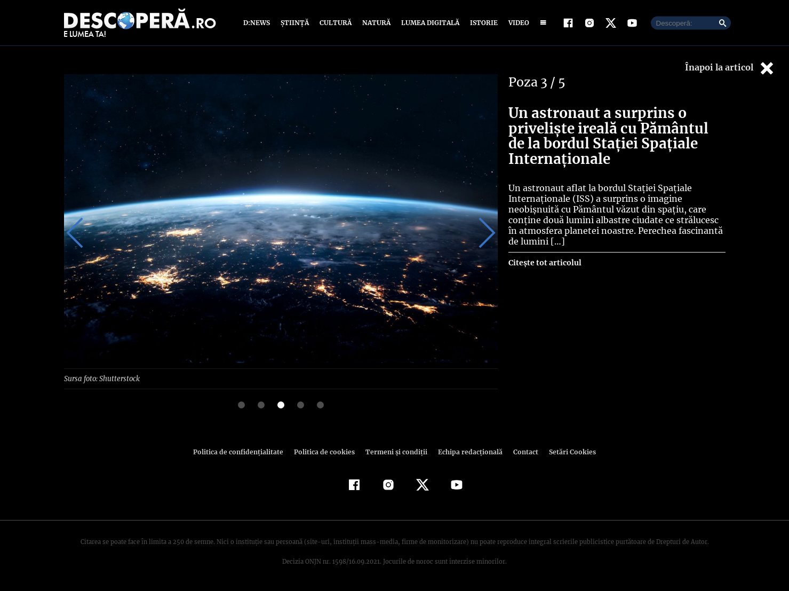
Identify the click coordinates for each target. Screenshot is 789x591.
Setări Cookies (567, 451)
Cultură (335, 23)
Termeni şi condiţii (395, 451)
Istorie (482, 23)
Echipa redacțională (467, 451)
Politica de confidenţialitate (243, 451)
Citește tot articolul (544, 262)
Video (516, 23)
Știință (295, 23)
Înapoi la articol (730, 68)
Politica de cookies (326, 451)
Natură (375, 23)
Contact (521, 451)
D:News (258, 23)
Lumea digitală (428, 23)
